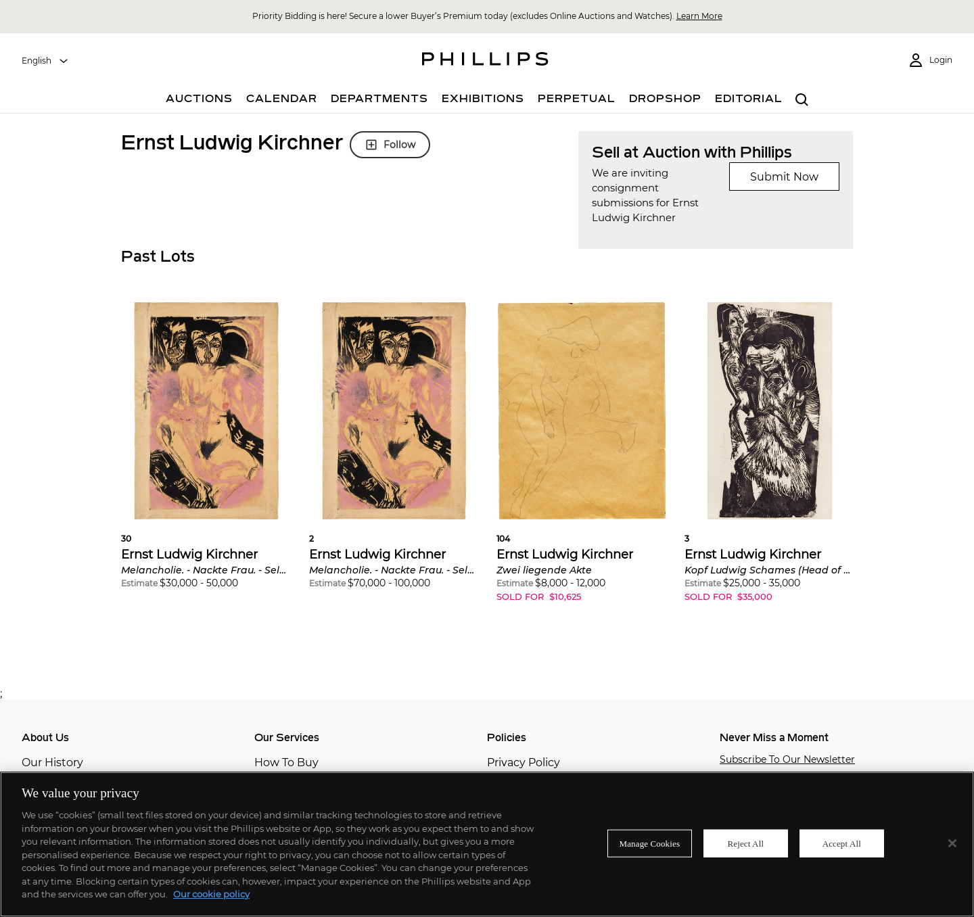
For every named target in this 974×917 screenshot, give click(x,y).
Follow (390, 145)
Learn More (699, 16)
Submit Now (784, 176)
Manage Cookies (650, 843)
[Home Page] (485, 61)
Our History (52, 762)
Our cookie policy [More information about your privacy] (211, 894)
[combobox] (45, 60)
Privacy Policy (523, 762)
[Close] (952, 843)
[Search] (801, 100)
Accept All (841, 843)
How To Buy (286, 762)
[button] (206, 455)
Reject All (745, 843)
